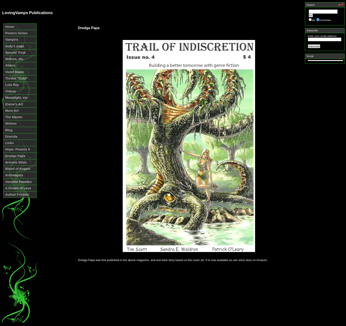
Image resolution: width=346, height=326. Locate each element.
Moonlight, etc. (16, 97)
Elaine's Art (14, 104)
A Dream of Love (18, 188)
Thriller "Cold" (16, 78)
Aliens (10, 65)
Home (9, 26)
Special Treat (15, 52)
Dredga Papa (15, 156)
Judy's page (14, 46)
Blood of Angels (17, 169)
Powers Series (16, 33)
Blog (8, 130)
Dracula (11, 136)
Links (9, 143)
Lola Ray (12, 85)
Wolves (11, 123)
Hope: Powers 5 (17, 149)
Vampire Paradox (18, 182)
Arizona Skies (16, 162)
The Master (14, 117)
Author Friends (17, 194)
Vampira (11, 39)
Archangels (14, 175)
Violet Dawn (14, 72)
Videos (10, 91)
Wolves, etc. (14, 59)
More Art (12, 110)
